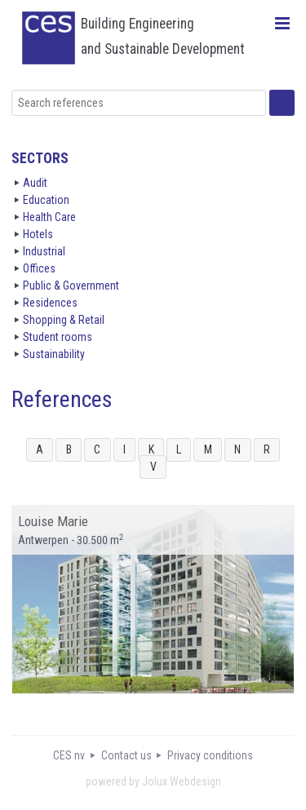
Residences (50, 302)
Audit (35, 182)
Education (46, 199)
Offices (39, 268)
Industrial (44, 251)
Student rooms (57, 336)
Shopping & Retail (63, 319)
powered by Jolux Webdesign (153, 781)
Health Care (49, 217)
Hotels (38, 234)
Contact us (126, 755)
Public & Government (71, 285)
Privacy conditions (210, 755)
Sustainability (54, 354)
